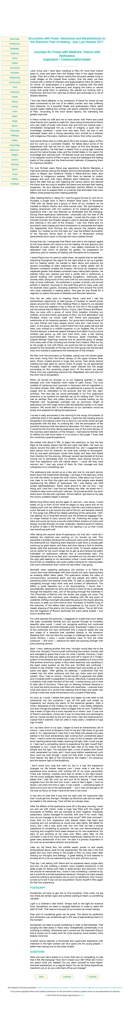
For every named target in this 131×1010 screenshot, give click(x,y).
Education (14, 73)
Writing (15, 179)
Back (41, 977)
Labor (14, 111)
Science (14, 160)
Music (14, 116)
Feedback (14, 184)
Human (15, 106)
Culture (15, 63)
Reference (14, 150)
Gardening (14, 92)
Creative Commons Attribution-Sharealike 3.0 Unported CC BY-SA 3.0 (62, 988)
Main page (14, 39)
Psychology (15, 145)
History (15, 102)
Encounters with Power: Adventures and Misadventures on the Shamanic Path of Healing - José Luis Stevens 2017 (67, 40)
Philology (15, 135)
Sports (15, 169)
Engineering (15, 77)
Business (15, 53)
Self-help (15, 164)
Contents (67, 977)
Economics (15, 68)
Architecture (14, 44)
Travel (14, 174)
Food (14, 87)
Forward (92, 977)
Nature (15, 126)
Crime (14, 58)
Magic (14, 121)
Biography (14, 48)
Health (15, 97)
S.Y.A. (82, 995)
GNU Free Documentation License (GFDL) (107, 988)
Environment (14, 82)
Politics (15, 140)
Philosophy (15, 131)
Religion (14, 155)
